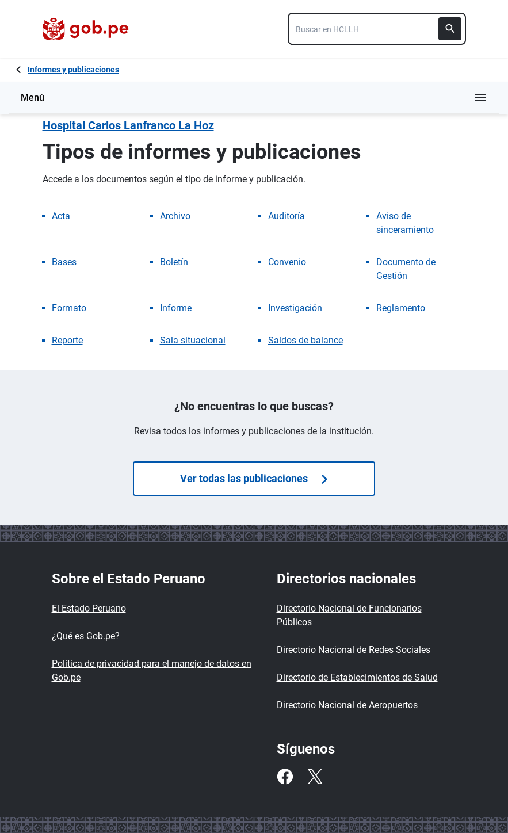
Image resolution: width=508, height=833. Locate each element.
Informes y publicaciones (73, 69)
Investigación (295, 308)
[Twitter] (315, 777)
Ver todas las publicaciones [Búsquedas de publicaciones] (253, 478)
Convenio (287, 262)
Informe (176, 308)
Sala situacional (193, 340)
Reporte (67, 340)
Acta (61, 216)
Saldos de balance (305, 340)
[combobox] (377, 29)
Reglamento (400, 308)
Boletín (174, 262)
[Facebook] (285, 777)
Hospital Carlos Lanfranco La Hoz (128, 125)
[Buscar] (449, 28)
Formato (69, 308)
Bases (64, 262)
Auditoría (286, 216)
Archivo (175, 216)
